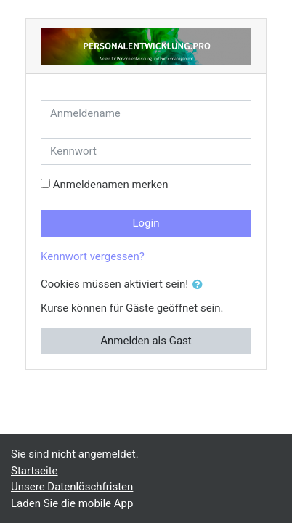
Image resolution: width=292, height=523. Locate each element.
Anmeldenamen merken (111, 184)
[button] (200, 285)
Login (146, 223)
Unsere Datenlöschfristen (72, 486)
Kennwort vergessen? (93, 256)
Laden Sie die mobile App (72, 503)
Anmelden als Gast (146, 340)
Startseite (34, 470)
